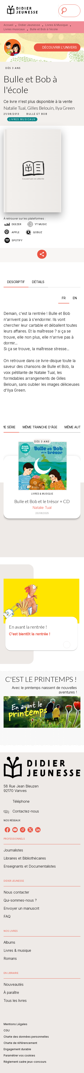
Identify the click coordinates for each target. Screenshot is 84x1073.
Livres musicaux (14, 29)
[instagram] (22, 830)
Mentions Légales (15, 1024)
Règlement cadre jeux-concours (25, 1061)
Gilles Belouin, (41, 108)
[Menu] (69, 10)
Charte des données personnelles (26, 1036)
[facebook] (7, 830)
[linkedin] (38, 830)
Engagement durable (17, 1049)
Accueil (8, 25)
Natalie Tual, (15, 108)
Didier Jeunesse (29, 25)
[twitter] (30, 830)
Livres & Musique (56, 25)
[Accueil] (22, 10)
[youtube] (15, 830)
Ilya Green (65, 108)
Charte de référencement (20, 1043)
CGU (7, 1030)
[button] (57, 47)
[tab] (16, 282)
